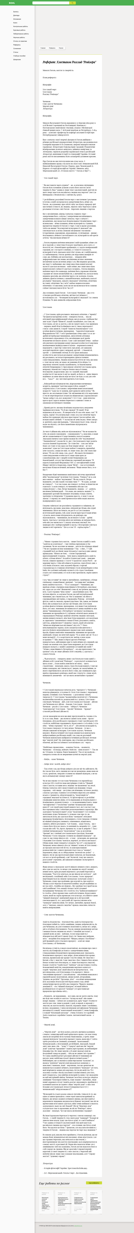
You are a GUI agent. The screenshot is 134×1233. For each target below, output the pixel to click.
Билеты (15, 12)
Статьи (15, 52)
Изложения (17, 19)
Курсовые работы (19, 30)
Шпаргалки (17, 59)
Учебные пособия (19, 56)
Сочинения (17, 48)
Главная (43, 48)
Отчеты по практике (20, 41)
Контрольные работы (20, 26)
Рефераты (16, 45)
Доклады (16, 15)
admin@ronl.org (78, 1225)
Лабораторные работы (21, 34)
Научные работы (19, 37)
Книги (15, 23)
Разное (61, 48)
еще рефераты (94, 1183)
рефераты (52, 48)
